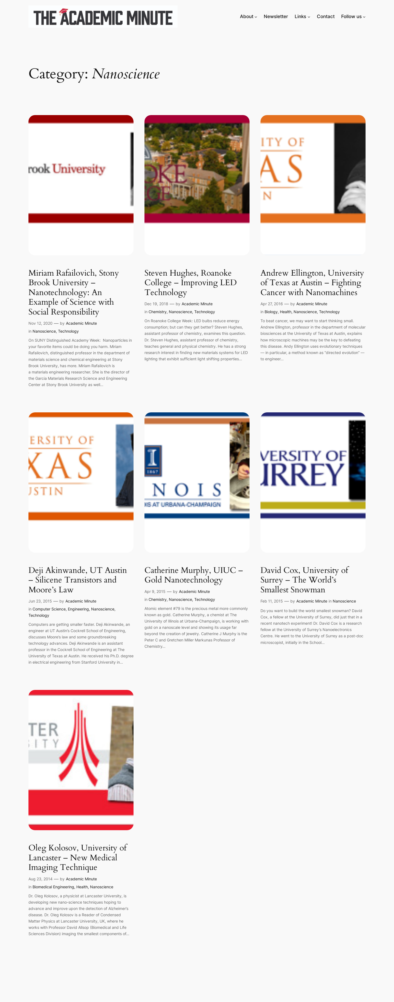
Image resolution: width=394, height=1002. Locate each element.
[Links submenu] (309, 16)
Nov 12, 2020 (40, 323)
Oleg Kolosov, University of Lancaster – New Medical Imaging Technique (77, 858)
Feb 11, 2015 (271, 601)
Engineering (78, 609)
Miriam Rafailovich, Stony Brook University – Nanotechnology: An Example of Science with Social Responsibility (73, 293)
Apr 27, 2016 (271, 303)
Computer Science (49, 609)
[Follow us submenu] (364, 16)
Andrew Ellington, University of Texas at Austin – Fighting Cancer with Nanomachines (312, 283)
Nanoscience (44, 331)
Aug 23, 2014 (40, 879)
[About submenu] (255, 16)
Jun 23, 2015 (40, 601)
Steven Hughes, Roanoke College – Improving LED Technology (190, 283)
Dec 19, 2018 (156, 303)
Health (285, 311)
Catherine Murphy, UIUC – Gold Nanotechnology (193, 575)
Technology (68, 331)
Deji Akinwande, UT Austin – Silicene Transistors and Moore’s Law (77, 580)
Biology (271, 311)
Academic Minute (81, 323)
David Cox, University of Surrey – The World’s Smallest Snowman (304, 580)
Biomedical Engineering (53, 886)
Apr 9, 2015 (155, 591)
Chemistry (158, 311)
